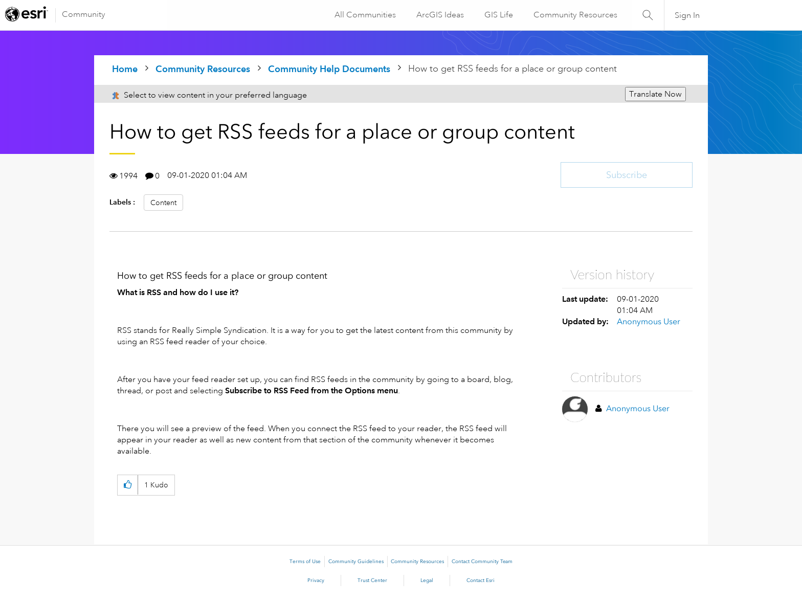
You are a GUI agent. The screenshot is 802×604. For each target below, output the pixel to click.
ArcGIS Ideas (439, 15)
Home (125, 68)
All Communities (364, 15)
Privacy (315, 580)
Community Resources (575, 15)
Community (83, 14)
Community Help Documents (329, 68)
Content (163, 202)
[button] (128, 485)
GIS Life (498, 15)
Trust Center (372, 580)
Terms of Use (305, 561)
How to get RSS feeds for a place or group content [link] (512, 68)
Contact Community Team (482, 561)
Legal (426, 580)
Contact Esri (480, 580)
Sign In (687, 15)
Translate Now (655, 94)
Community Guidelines (356, 561)
